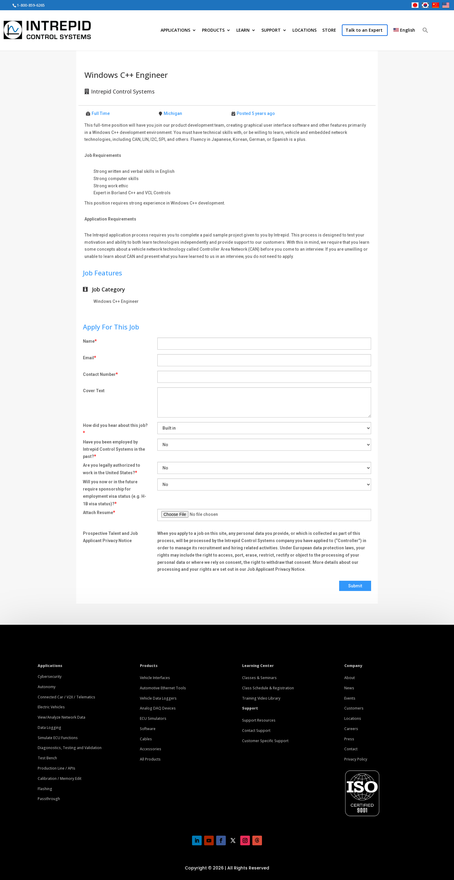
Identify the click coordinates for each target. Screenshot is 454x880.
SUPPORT (271, 30)
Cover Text (94, 390)
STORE (329, 30)
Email (89, 358)
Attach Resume (99, 512)
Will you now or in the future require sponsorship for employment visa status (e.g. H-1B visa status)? (114, 492)
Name (90, 341)
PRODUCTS (213, 30)
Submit (355, 585)
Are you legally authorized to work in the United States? (111, 469)
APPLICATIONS (175, 30)
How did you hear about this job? (115, 429)
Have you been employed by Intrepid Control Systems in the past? (114, 449)
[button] (425, 39)
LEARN (243, 30)
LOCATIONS (304, 30)
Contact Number (100, 374)
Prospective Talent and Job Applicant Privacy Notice (110, 537)
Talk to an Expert (364, 30)
